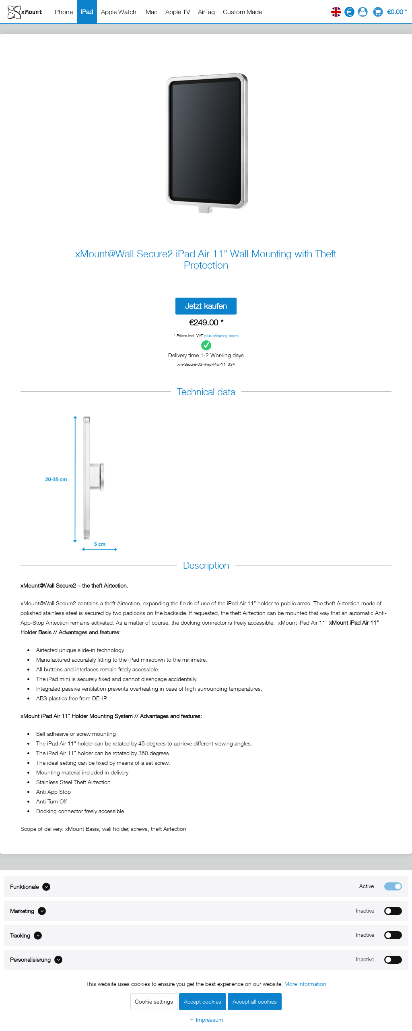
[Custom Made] (242, 11)
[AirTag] (206, 11)
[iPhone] (63, 11)
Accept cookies (202, 1001)
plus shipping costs (221, 335)
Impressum (206, 1019)
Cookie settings (154, 1001)
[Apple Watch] (118, 11)
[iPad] (87, 11)
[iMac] (150, 11)
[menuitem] (63, 11)
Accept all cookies (255, 1001)
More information (305, 983)
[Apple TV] (177, 11)
